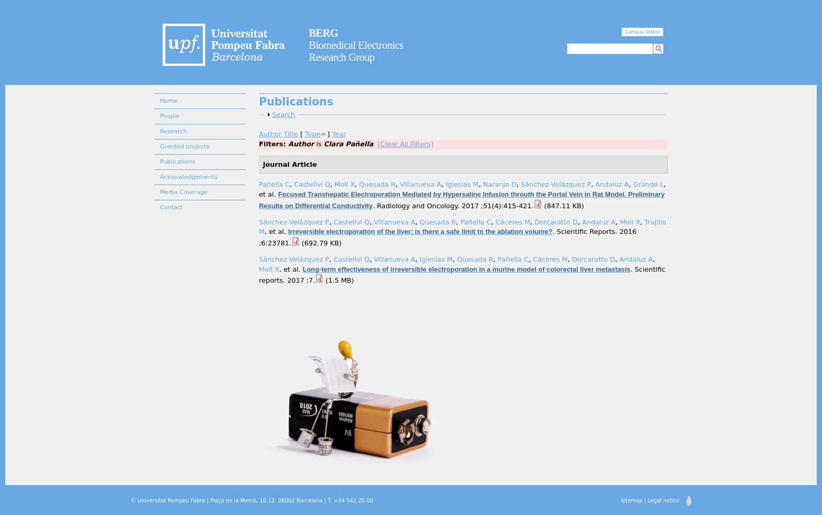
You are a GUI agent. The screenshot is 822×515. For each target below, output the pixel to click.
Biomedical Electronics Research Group (356, 45)
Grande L (648, 184)
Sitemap (631, 500)
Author (270, 134)
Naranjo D (499, 184)
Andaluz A (612, 184)
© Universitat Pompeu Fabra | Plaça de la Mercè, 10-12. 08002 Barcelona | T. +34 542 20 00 (252, 500)
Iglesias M (462, 184)
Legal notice (663, 500)
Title (291, 134)
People (169, 116)
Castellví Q (312, 184)
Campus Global (642, 32)
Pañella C (274, 184)
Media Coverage (184, 192)
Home (168, 101)
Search (283, 115)
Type (312, 134)
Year (339, 134)
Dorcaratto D (556, 222)
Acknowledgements (188, 177)
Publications (177, 161)
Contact (171, 207)
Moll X (344, 184)
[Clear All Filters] (405, 144)
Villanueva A (420, 184)
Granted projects (184, 146)
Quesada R (377, 184)
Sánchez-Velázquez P (556, 184)
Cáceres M (512, 222)
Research (173, 131)
